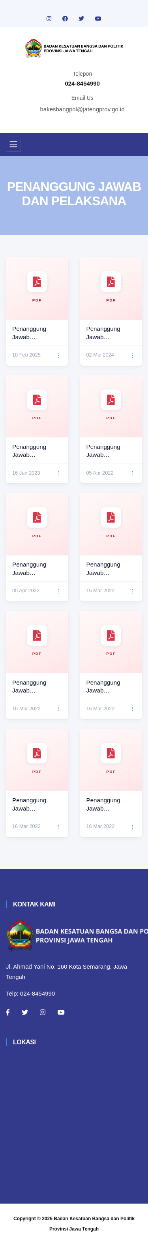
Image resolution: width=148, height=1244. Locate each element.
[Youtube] (61, 1012)
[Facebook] (8, 1012)
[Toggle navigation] (13, 144)
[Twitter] (25, 1012)
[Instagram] (43, 1012)
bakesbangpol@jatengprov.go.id (82, 109)
